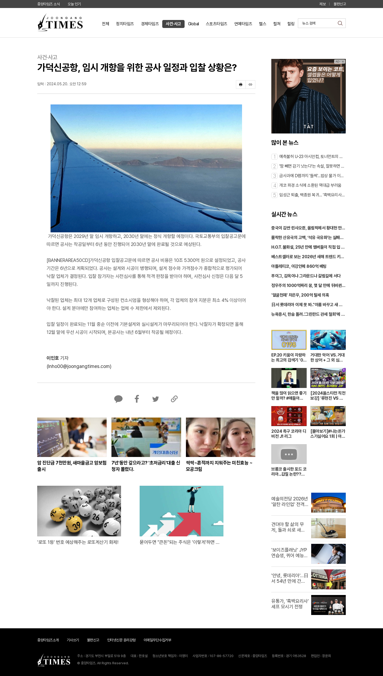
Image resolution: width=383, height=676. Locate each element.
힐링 (290, 23)
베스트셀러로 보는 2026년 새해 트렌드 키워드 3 (307, 257)
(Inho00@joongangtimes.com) (79, 366)
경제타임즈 (150, 23)
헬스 (262, 23)
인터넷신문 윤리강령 (121, 640)
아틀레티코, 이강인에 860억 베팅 (299, 266)
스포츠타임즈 (216, 23)
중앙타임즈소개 (48, 640)
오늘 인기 (74, 4)
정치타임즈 (125, 23)
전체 (105, 23)
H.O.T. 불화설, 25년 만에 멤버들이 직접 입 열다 (307, 247)
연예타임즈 (243, 23)
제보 (322, 4)
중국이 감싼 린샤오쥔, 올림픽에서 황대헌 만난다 (308, 228)
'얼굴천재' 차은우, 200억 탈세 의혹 (300, 295)
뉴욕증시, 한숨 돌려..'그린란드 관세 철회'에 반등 (308, 315)
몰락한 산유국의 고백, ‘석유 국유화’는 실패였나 (307, 238)
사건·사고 (173, 23)
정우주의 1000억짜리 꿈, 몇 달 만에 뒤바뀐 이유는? (306, 286)
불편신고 (340, 4)
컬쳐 (276, 23)
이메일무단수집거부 (157, 640)
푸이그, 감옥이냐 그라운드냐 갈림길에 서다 (306, 275)
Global (193, 23)
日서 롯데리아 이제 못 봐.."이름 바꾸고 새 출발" (307, 305)
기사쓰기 (73, 640)
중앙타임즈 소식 (48, 4)
